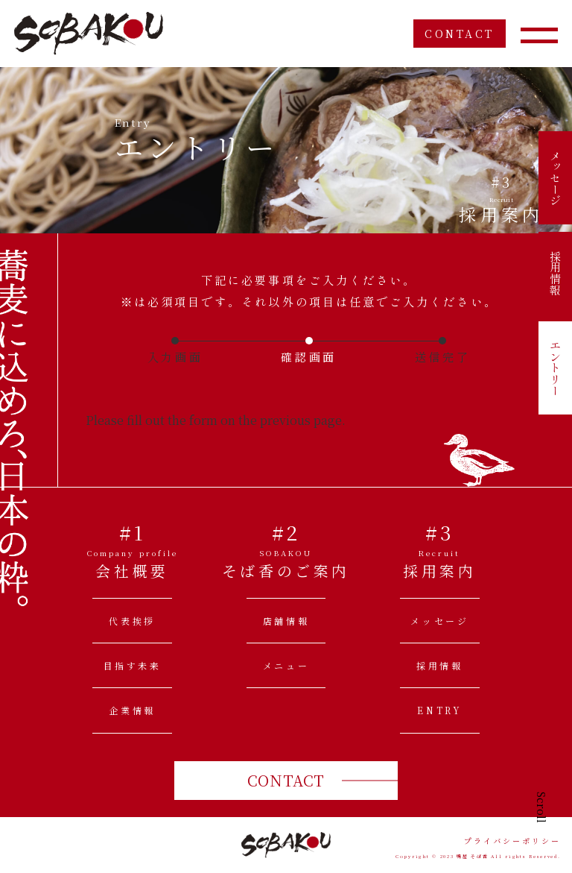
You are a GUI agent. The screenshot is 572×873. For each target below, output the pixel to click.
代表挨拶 (132, 620)
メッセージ (555, 178)
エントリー (555, 368)
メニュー (286, 665)
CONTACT (460, 33)
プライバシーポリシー (512, 840)
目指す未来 (133, 665)
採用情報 (555, 272)
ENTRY (439, 710)
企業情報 (132, 710)
